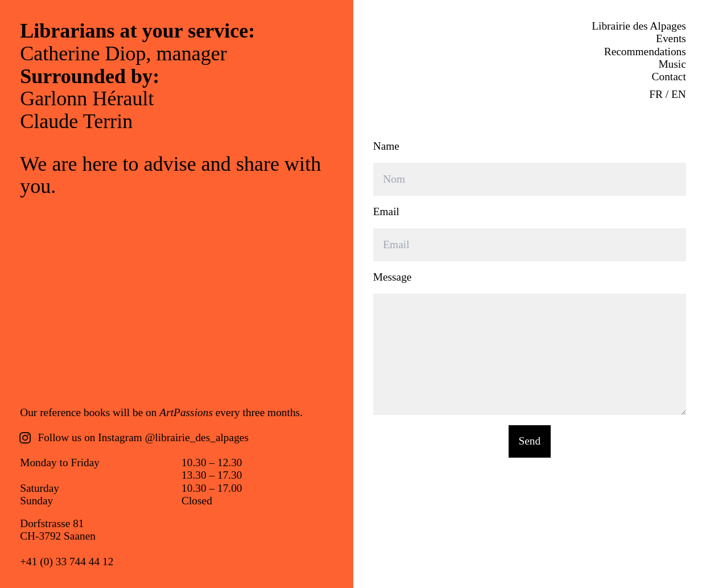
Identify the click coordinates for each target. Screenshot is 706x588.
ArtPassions (186, 412)
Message (392, 277)
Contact (669, 77)
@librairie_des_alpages (197, 437)
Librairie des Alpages (639, 26)
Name (386, 146)
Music (672, 64)
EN (678, 94)
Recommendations (645, 51)
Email (386, 211)
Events (671, 38)
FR (656, 94)
